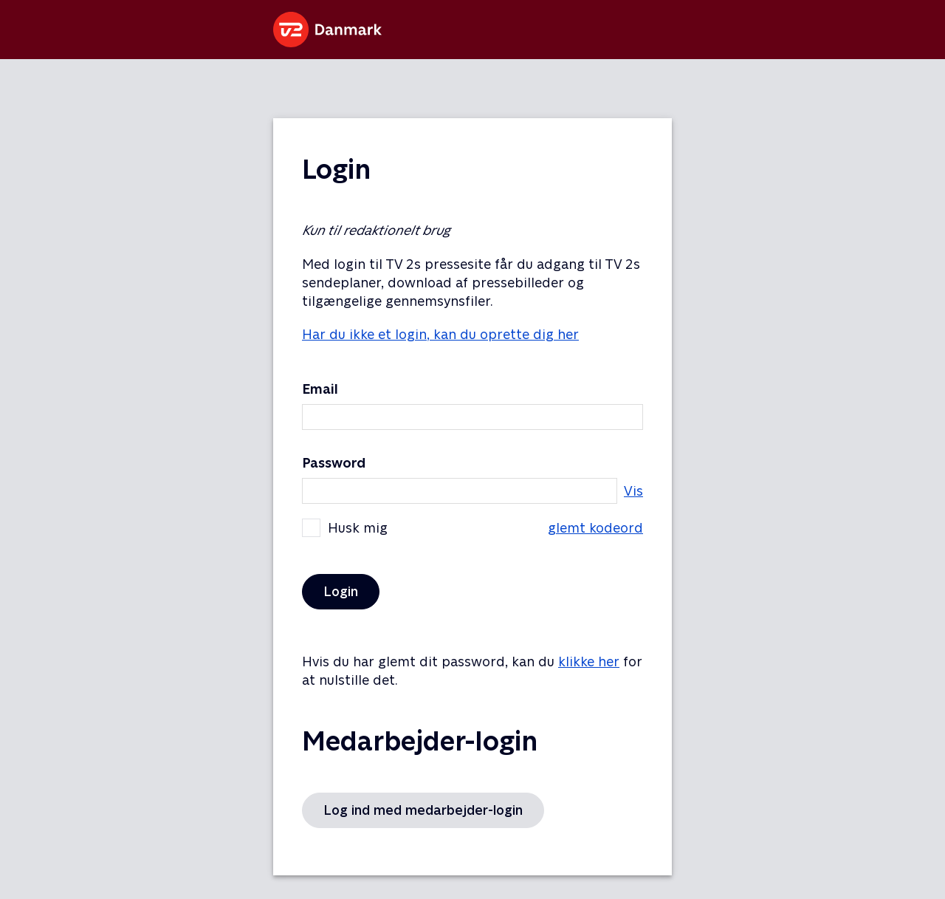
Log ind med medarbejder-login (423, 810)
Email (320, 389)
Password (333, 463)
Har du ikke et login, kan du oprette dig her (440, 334)
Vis (633, 491)
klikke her (588, 661)
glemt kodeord (595, 528)
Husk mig (472, 528)
